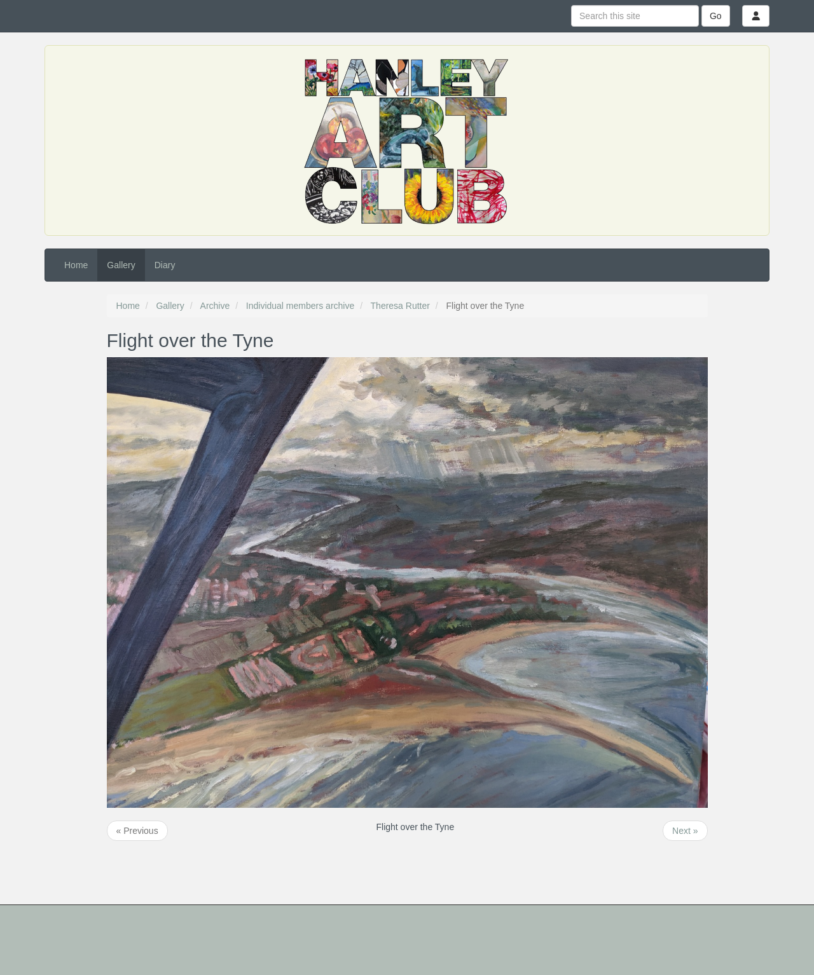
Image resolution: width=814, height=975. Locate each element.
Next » (685, 831)
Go (716, 16)
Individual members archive (300, 306)
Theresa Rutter (400, 306)
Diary (165, 265)
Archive (215, 306)
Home (76, 265)
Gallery (121, 265)
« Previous (137, 831)
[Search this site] (635, 16)
